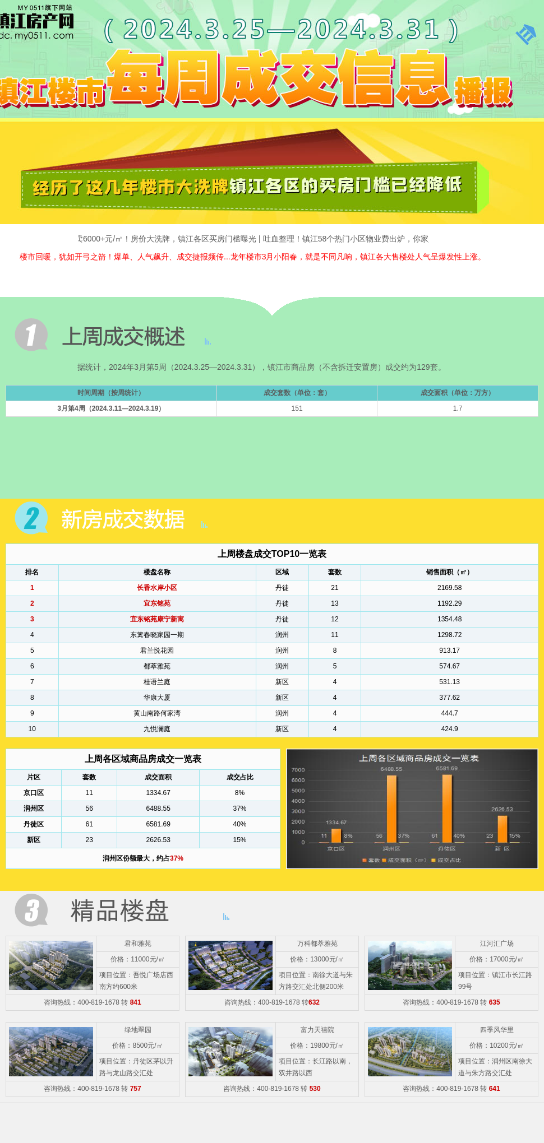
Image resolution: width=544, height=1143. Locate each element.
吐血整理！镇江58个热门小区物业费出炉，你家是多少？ (364, 238)
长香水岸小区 (157, 588)
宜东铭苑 (157, 603)
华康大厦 (157, 697)
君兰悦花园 (157, 650)
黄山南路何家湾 (157, 713)
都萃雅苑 (157, 666)
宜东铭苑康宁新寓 (157, 619)
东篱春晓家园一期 (157, 635)
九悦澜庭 (157, 729)
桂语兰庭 (157, 682)
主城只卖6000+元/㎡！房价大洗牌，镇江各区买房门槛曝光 (156, 238)
